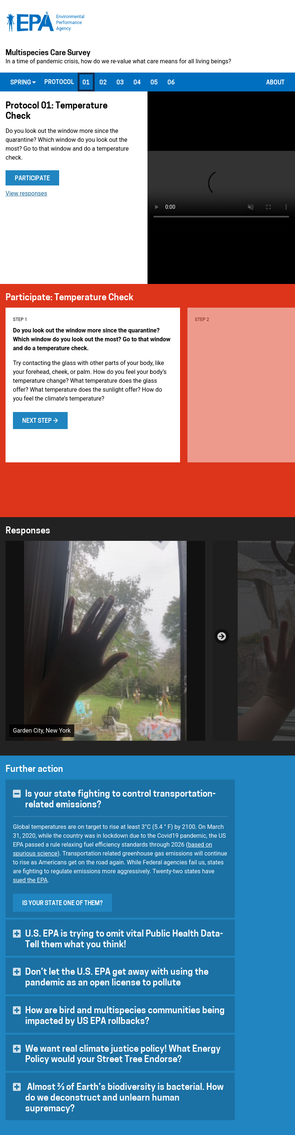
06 (171, 83)
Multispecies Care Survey (48, 53)
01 (86, 83)
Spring (23, 82)
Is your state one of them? (62, 904)
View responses (26, 193)
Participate (32, 179)
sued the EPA (30, 880)
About (275, 83)
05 (154, 83)
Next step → (40, 421)
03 (120, 83)
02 (103, 83)
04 (137, 83)
